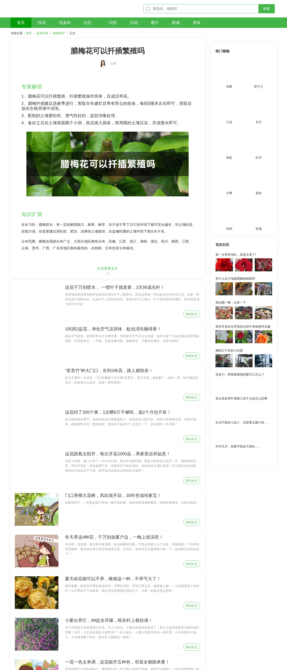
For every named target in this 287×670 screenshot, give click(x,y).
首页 (29, 33)
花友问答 (42, 33)
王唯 (113, 60)
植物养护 (59, 33)
